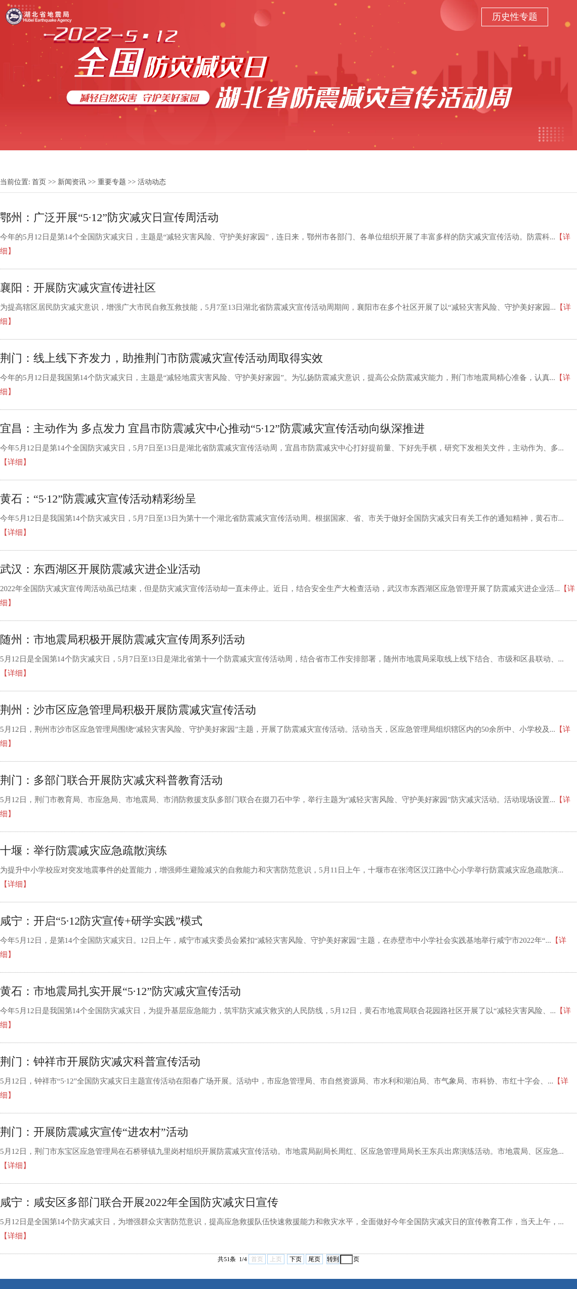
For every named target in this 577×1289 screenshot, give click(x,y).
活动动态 (152, 182)
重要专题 (112, 182)
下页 (296, 1259)
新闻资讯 (72, 182)
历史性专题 (515, 17)
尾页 (314, 1259)
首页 (39, 182)
